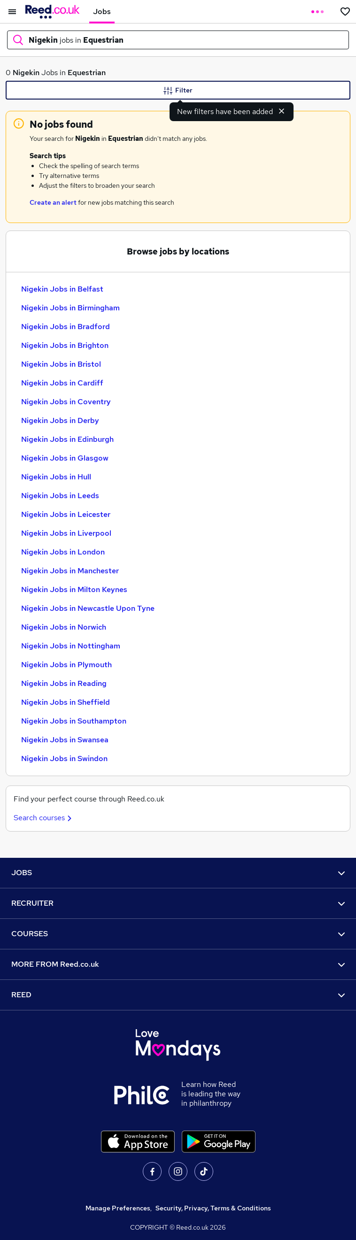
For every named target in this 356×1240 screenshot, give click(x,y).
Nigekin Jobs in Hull (56, 477)
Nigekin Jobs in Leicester (65, 514)
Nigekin (26, 72)
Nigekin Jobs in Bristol (61, 364)
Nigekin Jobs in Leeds (60, 496)
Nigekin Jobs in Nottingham (70, 646)
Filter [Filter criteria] (178, 90)
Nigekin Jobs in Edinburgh (67, 439)
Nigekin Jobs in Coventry (66, 402)
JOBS (178, 873)
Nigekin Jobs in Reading (64, 683)
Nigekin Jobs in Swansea (64, 740)
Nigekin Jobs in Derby (60, 420)
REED (178, 995)
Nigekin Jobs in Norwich (63, 627)
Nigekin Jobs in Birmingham (70, 308)
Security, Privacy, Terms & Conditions (213, 1208)
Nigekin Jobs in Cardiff (62, 383)
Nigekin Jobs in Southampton (73, 721)
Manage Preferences (117, 1208)
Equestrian (87, 72)
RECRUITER (178, 903)
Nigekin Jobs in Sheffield (65, 702)
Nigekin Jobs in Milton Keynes (74, 589)
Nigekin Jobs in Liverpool (66, 533)
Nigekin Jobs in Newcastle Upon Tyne (88, 608)
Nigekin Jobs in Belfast (62, 289)
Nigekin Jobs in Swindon (64, 758)
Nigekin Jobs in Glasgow (64, 458)
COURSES (178, 934)
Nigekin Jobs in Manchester (70, 571)
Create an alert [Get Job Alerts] (53, 202)
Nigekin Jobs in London (63, 552)
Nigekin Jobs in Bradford (65, 326)
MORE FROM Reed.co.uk (178, 964)
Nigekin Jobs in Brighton (64, 345)
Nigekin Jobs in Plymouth (66, 665)
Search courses (44, 818)
